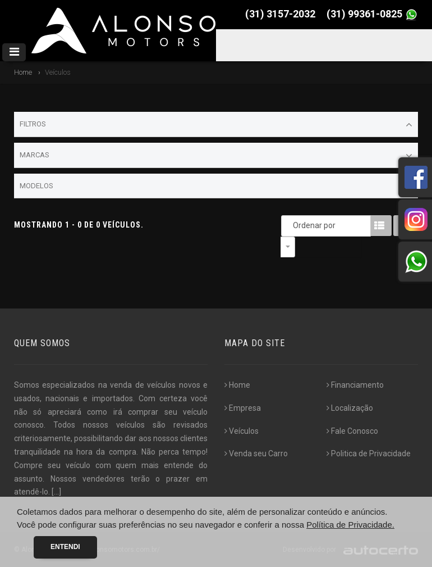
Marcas (216, 156)
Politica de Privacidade (369, 453)
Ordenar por (290, 225)
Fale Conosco (352, 431)
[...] (56, 491)
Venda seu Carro (256, 453)
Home (23, 72)
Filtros (216, 125)
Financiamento (355, 384)
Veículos (241, 431)
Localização (350, 407)
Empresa (242, 407)
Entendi (65, 547)
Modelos (216, 186)
